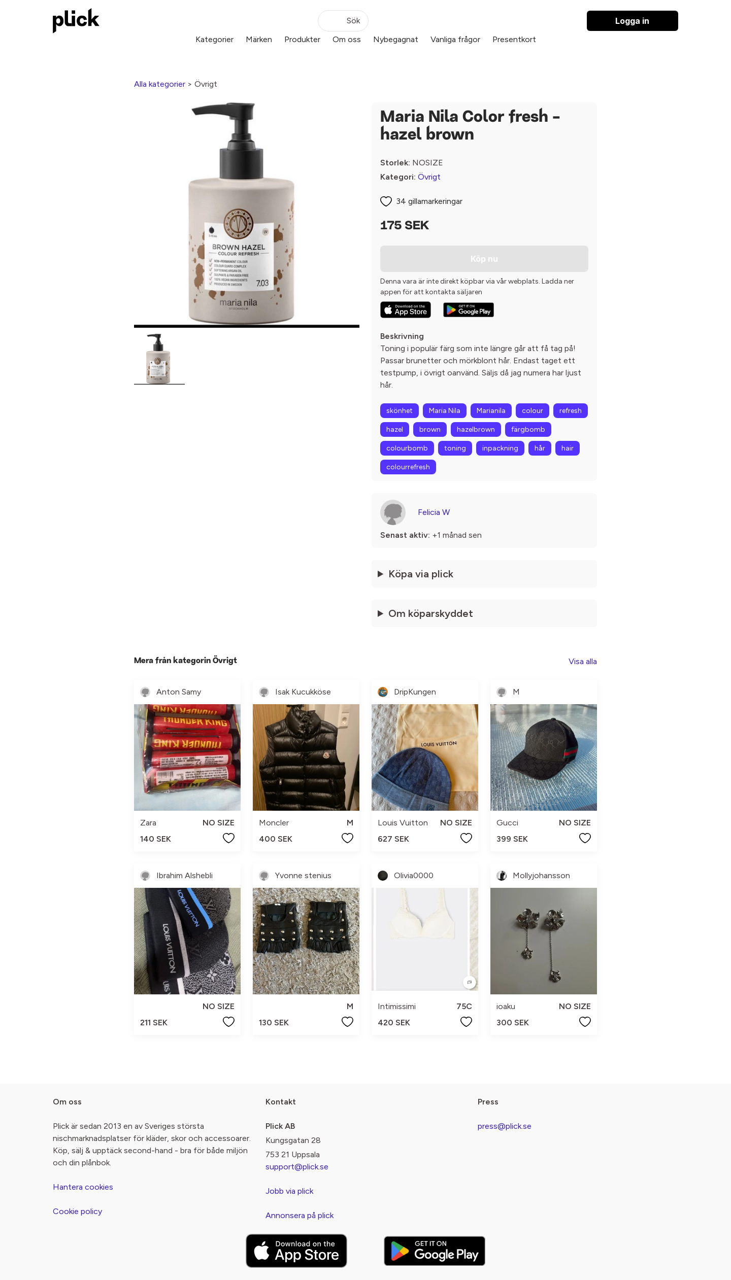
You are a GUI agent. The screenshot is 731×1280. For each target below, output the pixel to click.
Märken (259, 39)
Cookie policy (77, 1211)
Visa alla (583, 661)
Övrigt (429, 177)
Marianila (491, 410)
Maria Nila (444, 410)
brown (430, 429)
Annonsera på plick (299, 1215)
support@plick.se (296, 1166)
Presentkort (514, 39)
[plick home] (76, 20)
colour (532, 410)
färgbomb (528, 429)
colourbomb (407, 448)
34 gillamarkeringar (429, 201)
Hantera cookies (83, 1187)
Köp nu (484, 259)
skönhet (399, 410)
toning (455, 448)
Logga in (632, 21)
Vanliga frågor (455, 39)
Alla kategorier (159, 84)
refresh (570, 410)
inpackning (500, 448)
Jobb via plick (289, 1191)
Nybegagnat (395, 39)
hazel (394, 429)
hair (567, 448)
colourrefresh (408, 467)
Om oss (347, 39)
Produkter (302, 39)
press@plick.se (504, 1126)
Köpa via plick (420, 574)
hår (540, 448)
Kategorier (214, 39)
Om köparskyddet (430, 613)
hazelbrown (476, 429)
